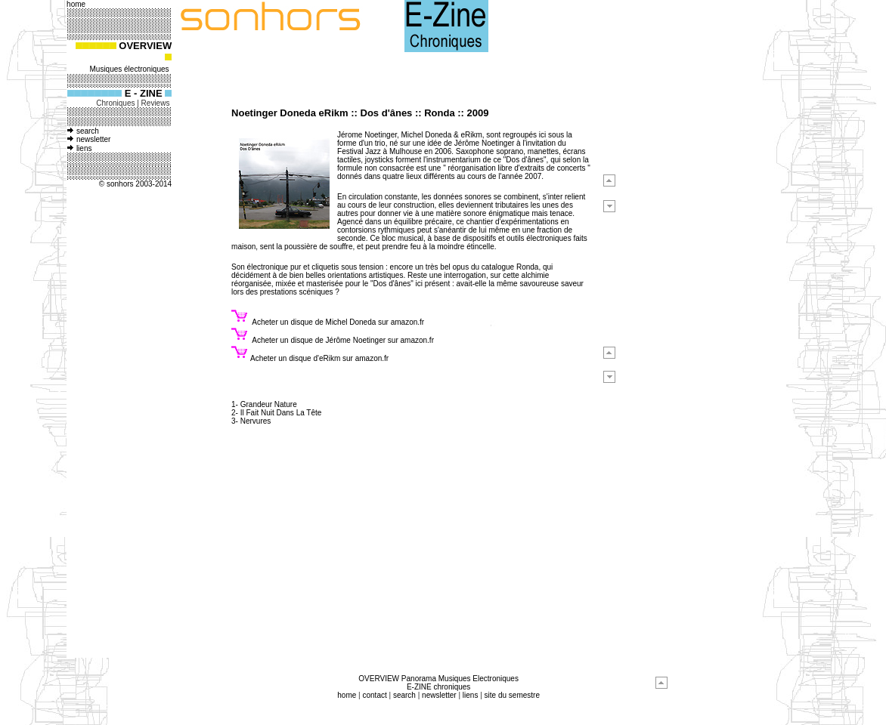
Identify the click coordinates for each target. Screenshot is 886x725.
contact (374, 695)
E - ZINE (145, 93)
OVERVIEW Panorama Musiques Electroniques (438, 678)
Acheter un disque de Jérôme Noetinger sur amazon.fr (342, 340)
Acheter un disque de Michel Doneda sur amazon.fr (338, 322)
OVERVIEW (144, 45)
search (87, 131)
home (346, 695)
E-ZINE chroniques (438, 687)
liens (84, 148)
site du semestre (512, 695)
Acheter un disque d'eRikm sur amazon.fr (319, 358)
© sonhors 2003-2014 (135, 184)
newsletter (93, 139)
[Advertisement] (118, 428)
